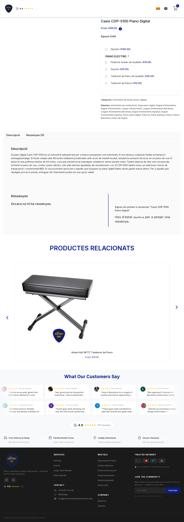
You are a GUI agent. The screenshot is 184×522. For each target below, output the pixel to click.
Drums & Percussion (107, 470)
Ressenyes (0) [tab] (35, 135)
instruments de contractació (124, 105)
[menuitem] (158, 8)
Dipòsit (121, 49)
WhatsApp (61, 494)
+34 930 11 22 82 (64, 490)
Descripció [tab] (13, 135)
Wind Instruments (106, 479)
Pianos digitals (140, 99)
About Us (102, 500)
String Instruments (106, 475)
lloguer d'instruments (166, 105)
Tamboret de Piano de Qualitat (132, 76)
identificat (138, 217)
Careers (101, 505)
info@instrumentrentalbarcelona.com (73, 498)
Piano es (146, 115)
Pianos (169, 115)
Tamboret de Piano (126, 83)
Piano (125, 115)
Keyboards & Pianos (107, 460)
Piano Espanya (158, 115)
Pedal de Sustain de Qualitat (131, 62)
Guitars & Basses (105, 465)
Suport (120, 69)
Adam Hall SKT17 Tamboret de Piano (92, 352)
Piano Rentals (60, 475)
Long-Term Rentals (63, 470)
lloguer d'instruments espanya (146, 111)
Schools (57, 460)
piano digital (135, 115)
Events (57, 465)
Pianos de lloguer (119, 118)
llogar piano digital (146, 105)
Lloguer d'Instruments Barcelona (158, 108)
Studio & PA (103, 484)
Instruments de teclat (122, 99)
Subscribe (172, 490)
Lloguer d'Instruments (132, 108)
